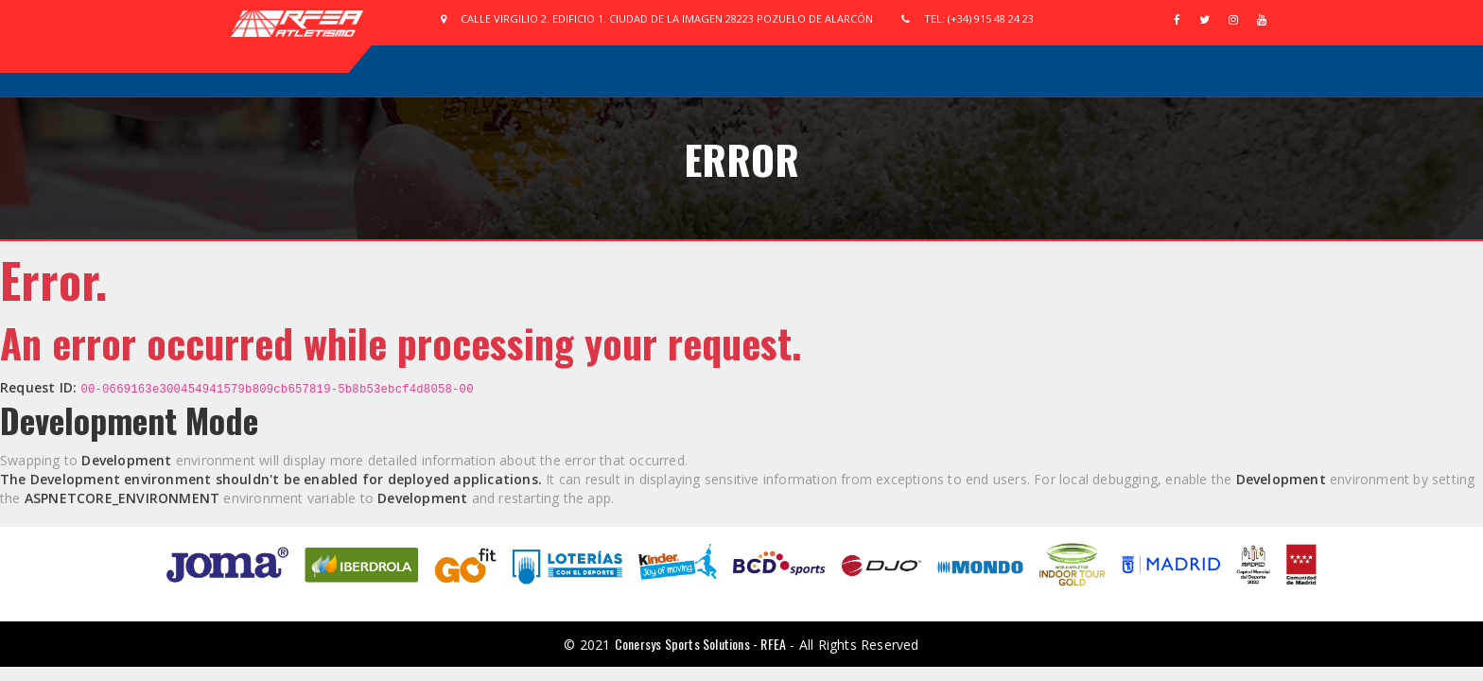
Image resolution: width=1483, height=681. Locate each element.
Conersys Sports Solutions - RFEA (700, 644)
